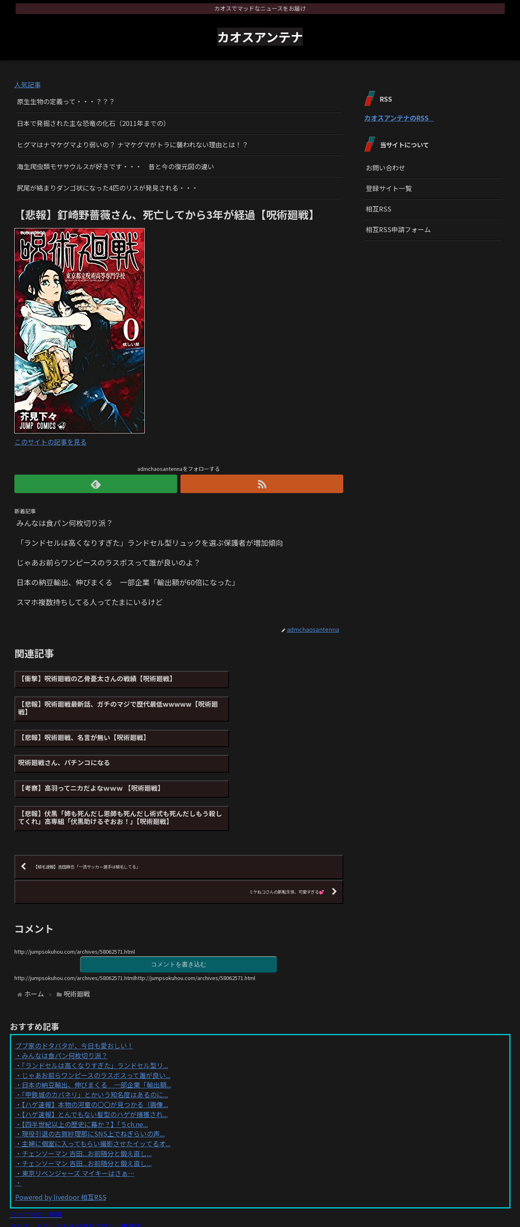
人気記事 (27, 84)
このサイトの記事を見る (50, 442)
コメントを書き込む (178, 901)
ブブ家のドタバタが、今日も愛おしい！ (74, 983)
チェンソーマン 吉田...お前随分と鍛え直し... (87, 1091)
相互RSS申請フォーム (398, 229)
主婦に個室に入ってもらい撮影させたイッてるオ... (96, 1081)
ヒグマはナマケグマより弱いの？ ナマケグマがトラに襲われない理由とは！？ (132, 144)
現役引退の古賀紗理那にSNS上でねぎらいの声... (93, 1071)
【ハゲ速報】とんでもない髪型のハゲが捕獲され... (95, 1052)
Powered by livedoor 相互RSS (60, 1135)
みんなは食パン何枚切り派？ (65, 993)
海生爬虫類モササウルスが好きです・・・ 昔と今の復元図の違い (115, 166)
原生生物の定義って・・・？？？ (66, 101)
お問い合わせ (385, 167)
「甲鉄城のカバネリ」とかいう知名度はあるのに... (95, 1032)
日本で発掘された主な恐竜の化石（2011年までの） (93, 123)
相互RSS (378, 209)
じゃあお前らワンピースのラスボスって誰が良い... (96, 1013)
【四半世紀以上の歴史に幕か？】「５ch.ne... (85, 1062)
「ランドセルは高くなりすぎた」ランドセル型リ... (95, 1003)
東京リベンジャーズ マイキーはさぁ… (78, 1111)
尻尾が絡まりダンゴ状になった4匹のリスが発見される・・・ (107, 188)
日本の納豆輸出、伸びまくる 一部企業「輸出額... (96, 1022)
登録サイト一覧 (389, 188)
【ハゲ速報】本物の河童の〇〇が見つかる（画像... (95, 1042)
